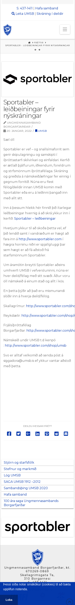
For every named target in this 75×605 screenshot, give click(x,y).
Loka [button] (9, 599)
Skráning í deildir (50, 14)
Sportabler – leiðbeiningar (35, 218)
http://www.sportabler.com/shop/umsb (35, 345)
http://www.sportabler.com (40, 239)
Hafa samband (46, 8)
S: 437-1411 (25, 8)
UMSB (29, 14)
